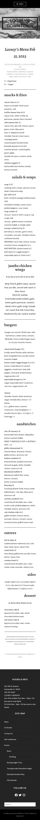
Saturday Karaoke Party (15, 774)
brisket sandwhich (19, 72)
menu (16, 76)
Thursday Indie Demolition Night (19, 769)
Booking (12, 757)
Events (6, 745)
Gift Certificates (10, 739)
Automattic (19, 816)
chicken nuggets (20, 74)
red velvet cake (25, 76)
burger (30, 72)
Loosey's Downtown (20, 23)
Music (9, 751)
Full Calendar (12, 780)
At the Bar (8, 728)
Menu (21, 4)
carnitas (10, 74)
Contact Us (8, 734)
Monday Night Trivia (14, 763)
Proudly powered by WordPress (14, 813)
